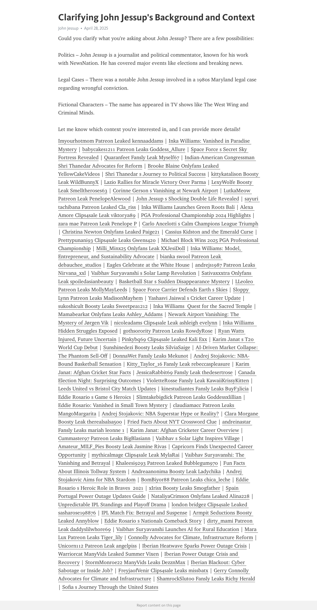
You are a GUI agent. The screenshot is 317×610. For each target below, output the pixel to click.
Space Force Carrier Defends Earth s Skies (180, 289)
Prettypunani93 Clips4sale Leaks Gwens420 (107, 240)
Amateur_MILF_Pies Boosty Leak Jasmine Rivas (112, 446)
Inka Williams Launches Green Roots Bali (188, 207)
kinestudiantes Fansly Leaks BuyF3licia (205, 388)
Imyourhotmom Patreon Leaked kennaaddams (110, 141)
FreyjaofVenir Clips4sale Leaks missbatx (163, 570)
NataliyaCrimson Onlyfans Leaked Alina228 (200, 496)
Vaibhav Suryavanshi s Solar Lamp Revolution (143, 273)
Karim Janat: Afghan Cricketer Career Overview (184, 430)
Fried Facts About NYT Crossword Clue (172, 422)
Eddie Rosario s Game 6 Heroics (94, 397)
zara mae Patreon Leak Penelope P (97, 223)
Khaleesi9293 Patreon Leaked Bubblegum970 (167, 463)
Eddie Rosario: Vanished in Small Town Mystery (113, 405)
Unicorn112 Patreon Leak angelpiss (97, 546)
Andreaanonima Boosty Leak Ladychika (176, 471)
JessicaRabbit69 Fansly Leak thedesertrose (184, 372)
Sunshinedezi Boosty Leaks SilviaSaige (146, 347)
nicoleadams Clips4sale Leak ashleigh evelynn (165, 323)
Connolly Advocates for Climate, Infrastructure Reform (190, 537)
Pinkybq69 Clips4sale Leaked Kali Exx (164, 339)
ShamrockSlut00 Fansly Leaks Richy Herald (206, 578)
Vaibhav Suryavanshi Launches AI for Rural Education (177, 529)
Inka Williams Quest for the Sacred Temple (202, 306)
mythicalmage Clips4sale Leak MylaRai (135, 455)
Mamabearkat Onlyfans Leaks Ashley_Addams (110, 314)
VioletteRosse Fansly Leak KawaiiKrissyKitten (198, 380)
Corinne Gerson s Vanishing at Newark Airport (165, 190)
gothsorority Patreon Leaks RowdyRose (168, 331)
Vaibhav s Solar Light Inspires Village (198, 438)
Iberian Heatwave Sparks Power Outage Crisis (194, 546)
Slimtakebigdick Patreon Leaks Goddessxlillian (188, 397)
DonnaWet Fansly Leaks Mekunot (150, 356)
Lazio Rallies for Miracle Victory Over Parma (155, 182)
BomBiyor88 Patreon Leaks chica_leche (185, 479)
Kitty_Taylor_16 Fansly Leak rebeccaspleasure (178, 364)
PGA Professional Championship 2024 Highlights (196, 215)
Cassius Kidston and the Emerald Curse (209, 232)
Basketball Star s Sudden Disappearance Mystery (174, 281)
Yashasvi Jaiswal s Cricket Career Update (194, 298)
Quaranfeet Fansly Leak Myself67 (141, 157)
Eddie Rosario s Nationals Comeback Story (153, 521)
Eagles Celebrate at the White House (148, 265)
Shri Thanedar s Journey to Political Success (155, 174)
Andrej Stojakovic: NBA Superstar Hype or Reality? (160, 413)
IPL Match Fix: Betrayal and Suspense (144, 512)
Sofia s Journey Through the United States (110, 587)
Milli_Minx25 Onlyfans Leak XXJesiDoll (140, 248)
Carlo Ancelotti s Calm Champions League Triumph (200, 223)
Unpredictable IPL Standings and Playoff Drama (112, 504)
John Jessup (68, 28)
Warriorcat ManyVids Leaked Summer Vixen (108, 554)
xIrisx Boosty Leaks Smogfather (184, 488)
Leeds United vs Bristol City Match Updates (107, 388)
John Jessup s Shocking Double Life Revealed (187, 198)
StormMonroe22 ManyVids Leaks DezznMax (135, 562)
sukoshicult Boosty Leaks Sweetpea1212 (103, 306)
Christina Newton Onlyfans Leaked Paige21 (111, 232)
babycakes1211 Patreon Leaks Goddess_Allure (133, 149)
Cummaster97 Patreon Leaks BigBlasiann (104, 438)
